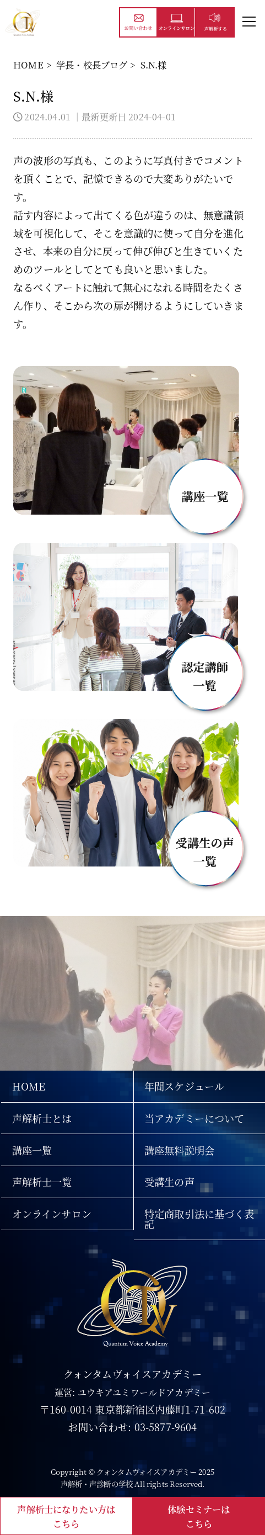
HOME (28, 64)
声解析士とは (42, 1118)
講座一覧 (32, 1150)
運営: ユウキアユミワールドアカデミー (132, 1392)
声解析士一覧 (42, 1181)
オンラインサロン (51, 1213)
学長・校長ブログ (91, 64)
